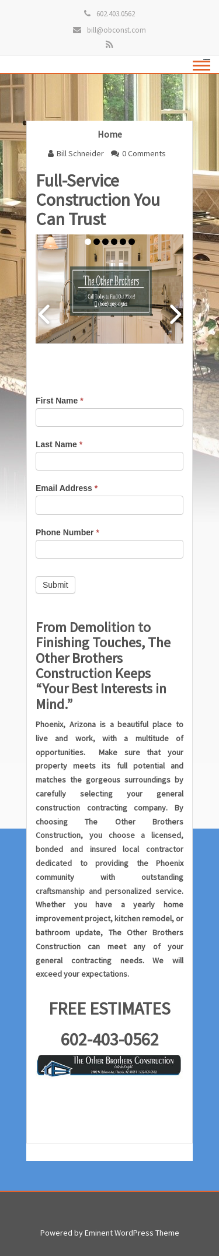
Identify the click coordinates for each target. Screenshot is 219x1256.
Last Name (59, 444)
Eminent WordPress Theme (132, 1232)
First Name (60, 400)
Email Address (67, 488)
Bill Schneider (80, 153)
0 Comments (144, 153)
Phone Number (67, 532)
